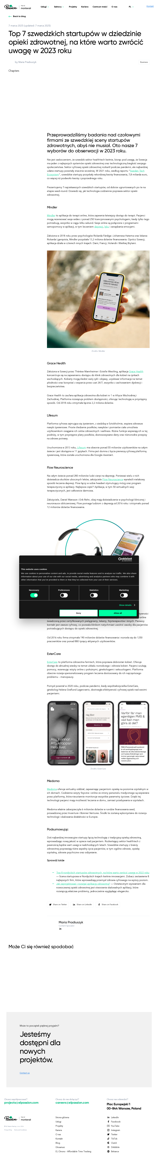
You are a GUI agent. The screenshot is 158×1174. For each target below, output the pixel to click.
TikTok (112, 1138)
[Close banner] (136, 559)
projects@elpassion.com (21, 1102)
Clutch (112, 1143)
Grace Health (136, 371)
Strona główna (62, 1118)
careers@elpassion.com (72, 1102)
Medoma (52, 789)
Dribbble (113, 1147)
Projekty (73, 7)
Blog (58, 1143)
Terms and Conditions (20, 1130)
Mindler (51, 215)
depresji (98, 227)
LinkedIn (113, 1117)
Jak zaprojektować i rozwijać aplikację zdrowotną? (83, 884)
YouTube (113, 1126)
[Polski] (132, 7)
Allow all (118, 613)
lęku (106, 227)
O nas (114, 7)
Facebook (113, 1121)
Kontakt (59, 1139)
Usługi (58, 1122)
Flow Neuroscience (112, 479)
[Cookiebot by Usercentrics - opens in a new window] (120, 559)
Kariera (84, 7)
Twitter (112, 1134)
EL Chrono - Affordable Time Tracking (73, 1152)
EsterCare (52, 662)
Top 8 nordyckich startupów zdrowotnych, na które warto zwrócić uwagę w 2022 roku (102, 873)
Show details (125, 605)
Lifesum (81, 448)
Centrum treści (100, 7)
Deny (78, 613)
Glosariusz (60, 1147)
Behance (113, 1151)
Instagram (113, 1130)
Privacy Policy (8, 1130)
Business (144, 62)
